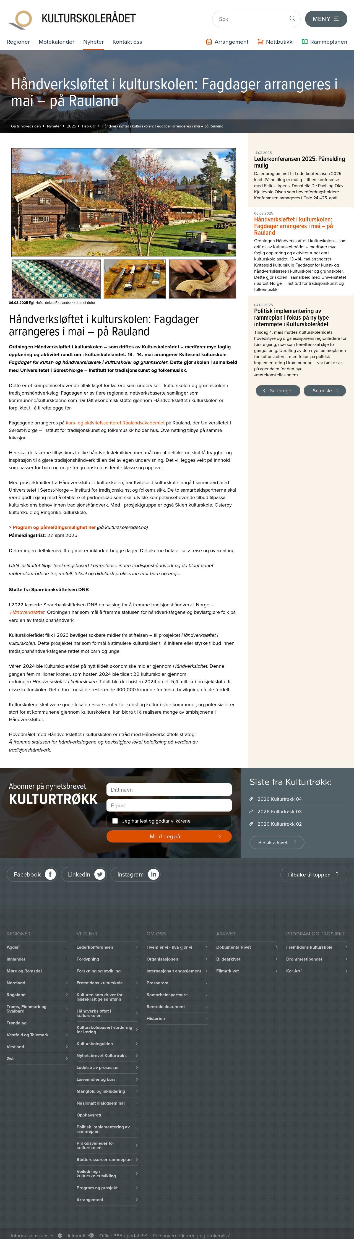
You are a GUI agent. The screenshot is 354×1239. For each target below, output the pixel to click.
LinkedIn (79, 870)
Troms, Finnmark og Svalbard (26, 1005)
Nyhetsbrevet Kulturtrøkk (102, 1051)
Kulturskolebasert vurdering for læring (104, 1025)
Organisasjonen (162, 955)
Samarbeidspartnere (167, 991)
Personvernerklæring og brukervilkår (192, 1231)
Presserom (157, 979)
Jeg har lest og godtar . (157, 817)
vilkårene (181, 817)
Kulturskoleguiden (95, 1040)
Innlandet (16, 955)
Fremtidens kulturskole (100, 979)
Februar (89, 122)
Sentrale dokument (166, 1003)
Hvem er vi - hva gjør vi (169, 943)
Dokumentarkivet (233, 943)
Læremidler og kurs (96, 1075)
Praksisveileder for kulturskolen (95, 1141)
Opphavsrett (89, 1111)
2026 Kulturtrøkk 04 (279, 795)
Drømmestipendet (304, 955)
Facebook (27, 870)
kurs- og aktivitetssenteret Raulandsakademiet (115, 418)
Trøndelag (17, 1019)
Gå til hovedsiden (26, 122)
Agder (13, 943)
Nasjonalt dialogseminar (101, 1099)
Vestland (15, 1043)
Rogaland (16, 991)
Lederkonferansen (95, 943)
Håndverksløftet (27, 609)
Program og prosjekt (97, 1184)
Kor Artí (293, 967)
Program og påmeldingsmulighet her (54, 523)
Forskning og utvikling (99, 967)
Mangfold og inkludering (101, 1087)
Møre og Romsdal (24, 967)
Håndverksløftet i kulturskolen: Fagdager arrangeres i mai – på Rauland (162, 122)
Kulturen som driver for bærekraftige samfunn (100, 993)
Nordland (16, 979)
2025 (71, 122)
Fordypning (88, 955)
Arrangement (90, 1196)
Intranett (76, 1231)
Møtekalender (57, 37)
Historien (156, 1014)
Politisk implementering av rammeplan (103, 1125)
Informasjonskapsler (32, 1231)
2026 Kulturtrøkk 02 (279, 820)
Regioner (18, 37)
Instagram (131, 870)
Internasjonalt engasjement (174, 967)
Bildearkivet (228, 955)
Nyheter (95, 37)
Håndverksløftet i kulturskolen (94, 1009)
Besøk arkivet (272, 838)
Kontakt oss (130, 37)
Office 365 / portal (119, 1231)
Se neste (322, 386)
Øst (10, 1055)
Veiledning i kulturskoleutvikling (96, 1169)
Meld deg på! (166, 832)
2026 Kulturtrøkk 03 (279, 807)
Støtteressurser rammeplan (104, 1155)
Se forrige (280, 386)
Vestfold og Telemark (28, 1031)
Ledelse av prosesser (98, 1063)
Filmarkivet (227, 967)
